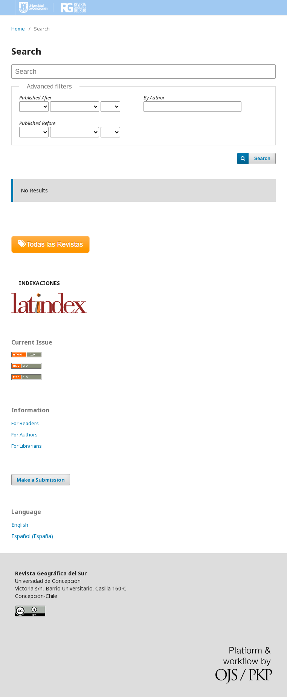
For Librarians (26, 445)
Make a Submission (41, 479)
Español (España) (32, 536)
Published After (35, 97)
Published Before (37, 123)
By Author (154, 97)
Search (262, 158)
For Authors (24, 434)
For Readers (25, 423)
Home (18, 28)
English (19, 524)
